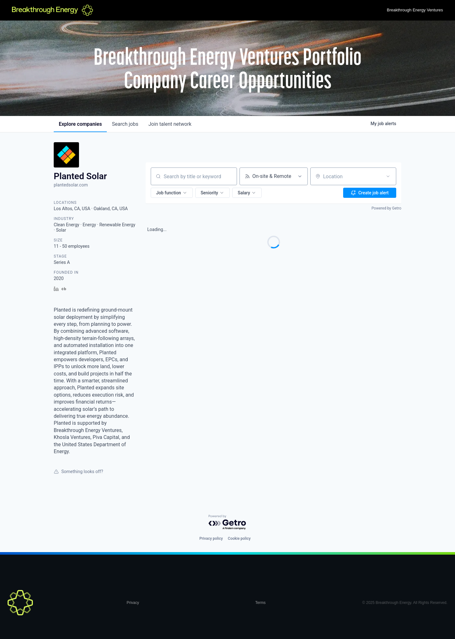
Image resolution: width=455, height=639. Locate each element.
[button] (172, 193)
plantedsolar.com (71, 184)
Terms (260, 602)
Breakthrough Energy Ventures (415, 10)
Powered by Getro (386, 208)
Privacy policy (211, 538)
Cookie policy (239, 538)
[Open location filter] (388, 176)
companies (80, 124)
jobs (125, 124)
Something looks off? (78, 471)
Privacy (133, 602)
